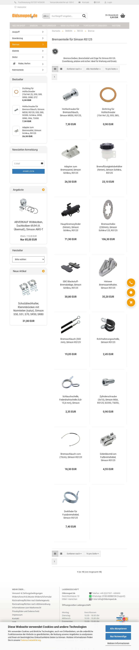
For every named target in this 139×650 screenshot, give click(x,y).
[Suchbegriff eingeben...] (46, 16)
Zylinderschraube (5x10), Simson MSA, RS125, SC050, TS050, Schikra (108, 399)
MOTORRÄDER (49, 25)
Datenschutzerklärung (31, 640)
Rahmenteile (18, 70)
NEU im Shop (18, 25)
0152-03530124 (109, 596)
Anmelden (28, 171)
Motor (15, 57)
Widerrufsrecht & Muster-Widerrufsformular (31, 597)
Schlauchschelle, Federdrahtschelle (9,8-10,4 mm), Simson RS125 (70, 399)
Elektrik (15, 51)
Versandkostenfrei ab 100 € (61, 2)
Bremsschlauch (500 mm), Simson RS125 (70, 340)
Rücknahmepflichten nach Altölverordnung (31, 604)
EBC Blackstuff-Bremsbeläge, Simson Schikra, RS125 (70, 284)
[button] (96, 2)
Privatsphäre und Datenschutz (25, 611)
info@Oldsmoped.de (107, 599)
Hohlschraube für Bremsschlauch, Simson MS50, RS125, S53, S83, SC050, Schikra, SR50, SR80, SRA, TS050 (70, 112)
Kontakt (85, 2)
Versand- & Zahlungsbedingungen (27, 593)
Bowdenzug (17, 38)
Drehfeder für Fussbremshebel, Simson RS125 (70, 514)
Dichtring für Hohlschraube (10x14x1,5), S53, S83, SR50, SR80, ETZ (108, 112)
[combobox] (74, 69)
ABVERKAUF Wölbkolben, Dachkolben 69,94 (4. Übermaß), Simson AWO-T (28, 225)
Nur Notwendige (118, 636)
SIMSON (34, 25)
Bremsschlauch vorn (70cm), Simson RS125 (70, 455)
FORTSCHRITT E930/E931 (95, 25)
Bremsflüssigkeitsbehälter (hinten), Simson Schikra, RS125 (109, 169)
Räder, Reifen (21, 63)
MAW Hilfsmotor (70, 25)
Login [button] (108, 2)
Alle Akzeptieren (118, 628)
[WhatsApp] (131, 292)
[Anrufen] (131, 282)
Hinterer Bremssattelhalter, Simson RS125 (108, 284)
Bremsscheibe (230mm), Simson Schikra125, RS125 (108, 227)
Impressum (17, 615)
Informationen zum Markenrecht (26, 607)
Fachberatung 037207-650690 (31, 2)
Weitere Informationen (118, 643)
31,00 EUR (28, 321)
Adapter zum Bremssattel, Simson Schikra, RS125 (71, 169)
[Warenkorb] (131, 302)
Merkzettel (20, 7)
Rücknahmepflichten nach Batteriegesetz (30, 600)
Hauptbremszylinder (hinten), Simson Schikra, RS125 (71, 227)
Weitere (116, 25)
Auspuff (16, 32)
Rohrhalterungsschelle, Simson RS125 (108, 340)
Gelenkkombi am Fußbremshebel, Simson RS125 (108, 457)
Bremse (15, 44)
